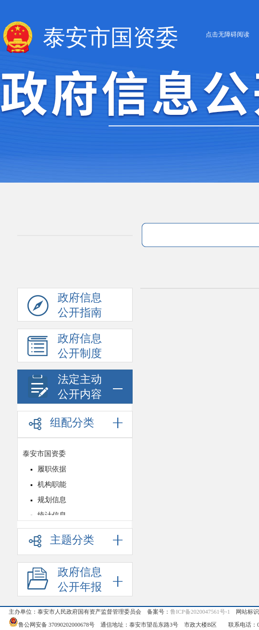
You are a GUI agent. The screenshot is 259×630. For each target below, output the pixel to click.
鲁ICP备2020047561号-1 (200, 611)
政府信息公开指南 (64, 306)
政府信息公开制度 (64, 347)
